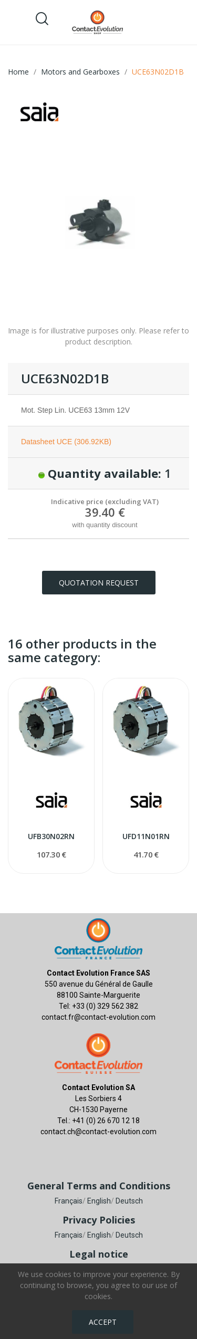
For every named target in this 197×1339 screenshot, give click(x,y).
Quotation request (99, 583)
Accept (103, 1322)
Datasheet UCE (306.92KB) (66, 441)
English (99, 1201)
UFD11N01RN (146, 836)
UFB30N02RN (51, 836)
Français (68, 1201)
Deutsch (129, 1201)
